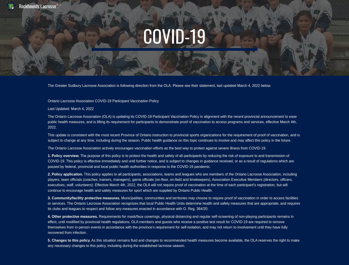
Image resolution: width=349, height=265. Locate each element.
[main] (174, 38)
